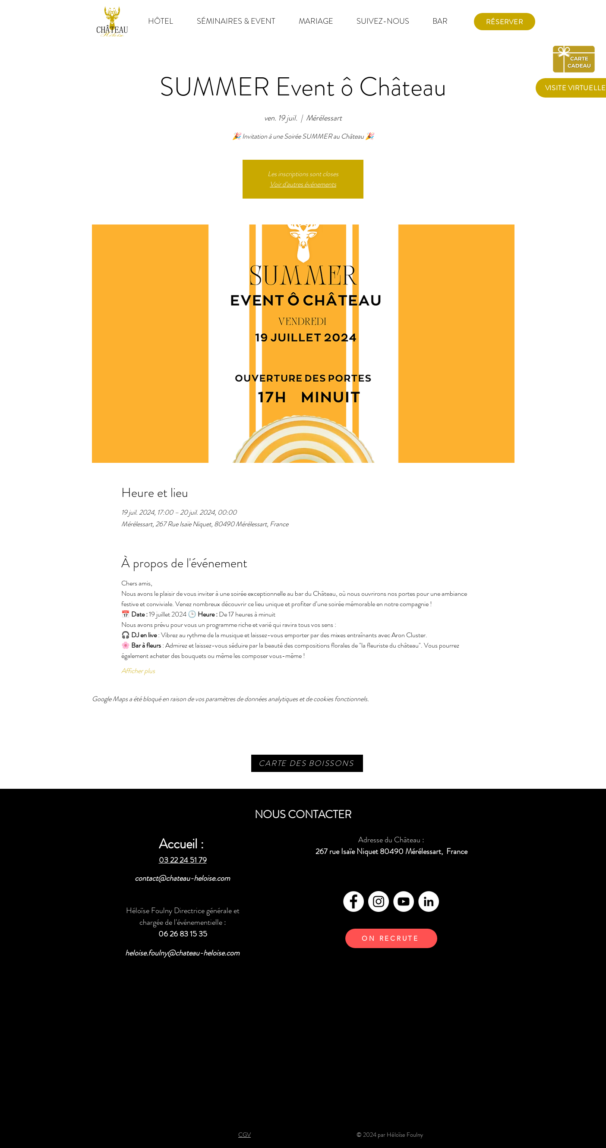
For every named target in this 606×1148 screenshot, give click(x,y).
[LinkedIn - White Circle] (428, 901)
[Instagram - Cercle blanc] (378, 901)
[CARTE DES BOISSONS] (307, 763)
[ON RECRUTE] (391, 938)
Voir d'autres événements (303, 184)
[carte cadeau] (575, 58)
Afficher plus (138, 671)
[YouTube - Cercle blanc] (403, 901)
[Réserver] (504, 21)
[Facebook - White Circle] (353, 901)
